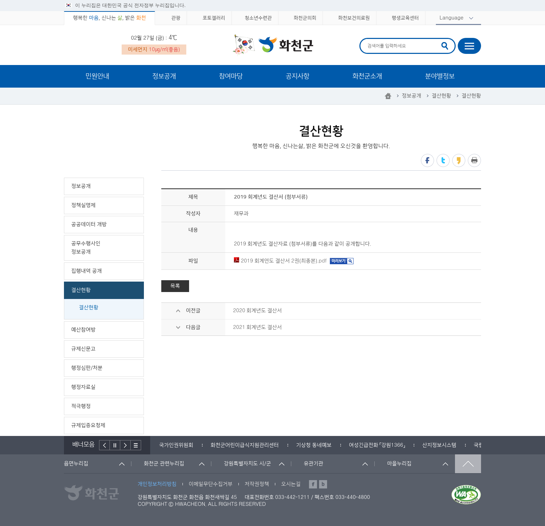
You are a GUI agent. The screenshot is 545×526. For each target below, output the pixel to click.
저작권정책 (257, 484)
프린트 (474, 160)
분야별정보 (440, 76)
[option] (176, 445)
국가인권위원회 (176, 445)
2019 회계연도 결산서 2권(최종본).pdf (280, 261)
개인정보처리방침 (157, 484)
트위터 (443, 160)
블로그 (323, 484)
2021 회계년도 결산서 (257, 327)
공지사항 (297, 76)
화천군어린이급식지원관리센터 (245, 445)
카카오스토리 (458, 160)
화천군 (272, 45)
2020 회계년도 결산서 (257, 311)
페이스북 (427, 160)
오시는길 (291, 484)
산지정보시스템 (439, 445)
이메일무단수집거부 (211, 484)
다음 (125, 445)
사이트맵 (469, 46)
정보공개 (164, 76)
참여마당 (231, 76)
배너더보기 (136, 445)
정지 (115, 445)
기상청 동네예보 (314, 445)
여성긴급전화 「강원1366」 (377, 445)
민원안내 (97, 76)
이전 (104, 445)
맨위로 (468, 463)
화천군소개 (367, 76)
